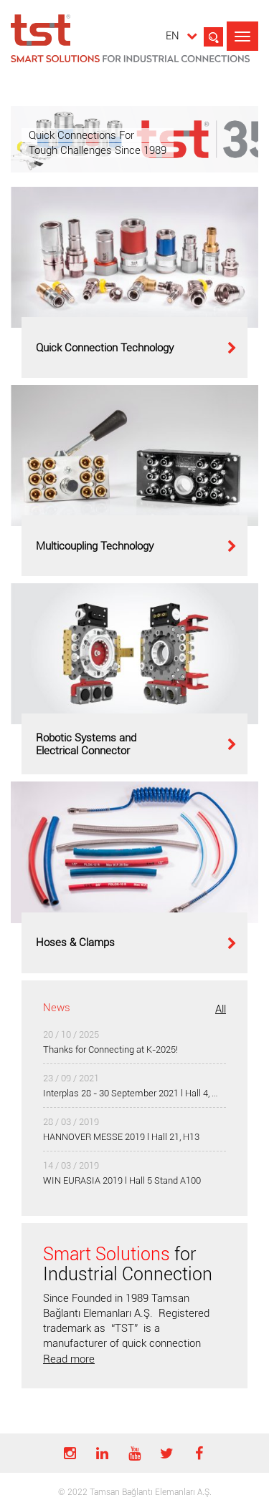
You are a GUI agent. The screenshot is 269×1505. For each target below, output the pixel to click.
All (220, 1009)
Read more (69, 1359)
